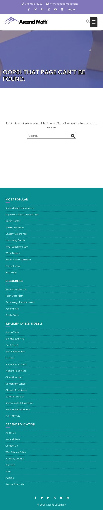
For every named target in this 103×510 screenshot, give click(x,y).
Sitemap (10, 468)
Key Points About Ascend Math (22, 218)
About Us (11, 436)
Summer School (15, 400)
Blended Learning (15, 342)
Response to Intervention (19, 406)
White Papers (13, 256)
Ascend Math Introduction (20, 211)
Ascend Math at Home (18, 413)
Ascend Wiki (12, 312)
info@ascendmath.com (62, 4)
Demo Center (13, 224)
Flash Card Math (14, 299)
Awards (10, 481)
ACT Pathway (13, 419)
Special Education (15, 355)
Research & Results (16, 293)
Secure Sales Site (15, 488)
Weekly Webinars (15, 231)
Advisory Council (15, 462)
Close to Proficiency (16, 393)
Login (71, 9)
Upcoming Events (15, 244)
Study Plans (12, 318)
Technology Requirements (20, 306)
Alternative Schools (16, 368)
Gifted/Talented (14, 381)
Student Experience (16, 237)
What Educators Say (17, 250)
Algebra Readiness (16, 374)
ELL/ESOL (10, 361)
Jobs (8, 475)
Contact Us (12, 449)
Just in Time (12, 335)
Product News (13, 269)
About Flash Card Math (18, 263)
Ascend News (13, 443)
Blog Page (11, 276)
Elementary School (16, 387)
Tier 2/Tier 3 (12, 348)
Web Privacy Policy (16, 456)
